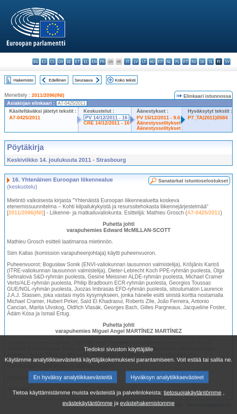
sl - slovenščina (210, 61)
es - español (44, 61)
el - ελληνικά (85, 61)
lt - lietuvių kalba (144, 61)
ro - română (194, 61)
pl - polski (177, 61)
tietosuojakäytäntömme (193, 398)
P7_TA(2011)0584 (207, 117)
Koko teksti (125, 80)
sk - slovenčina (202, 61)
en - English (94, 61)
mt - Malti (160, 61)
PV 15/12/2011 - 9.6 (158, 117)
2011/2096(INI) (48, 95)
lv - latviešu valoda (135, 61)
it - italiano (127, 61)
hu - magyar (152, 61)
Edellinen (57, 80)
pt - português (185, 61)
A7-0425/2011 (24, 117)
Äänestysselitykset (159, 122)
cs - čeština (52, 61)
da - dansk (60, 61)
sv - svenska (227, 61)
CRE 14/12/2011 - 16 (107, 122)
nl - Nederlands (169, 61)
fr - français (102, 61)
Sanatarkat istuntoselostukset (193, 180)
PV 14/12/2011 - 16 (106, 117)
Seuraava (83, 80)
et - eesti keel (77, 61)
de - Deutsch (69, 61)
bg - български (35, 61)
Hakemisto (23, 80)
